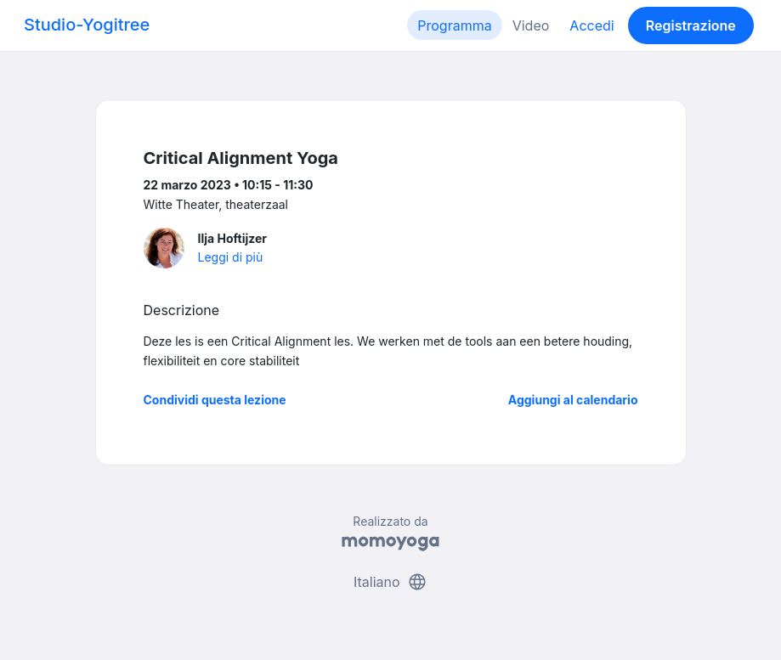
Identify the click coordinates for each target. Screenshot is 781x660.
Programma (454, 25)
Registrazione (691, 25)
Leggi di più (230, 257)
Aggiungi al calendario (573, 399)
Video (531, 25)
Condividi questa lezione (215, 399)
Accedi (591, 25)
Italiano (390, 582)
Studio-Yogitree (87, 24)
